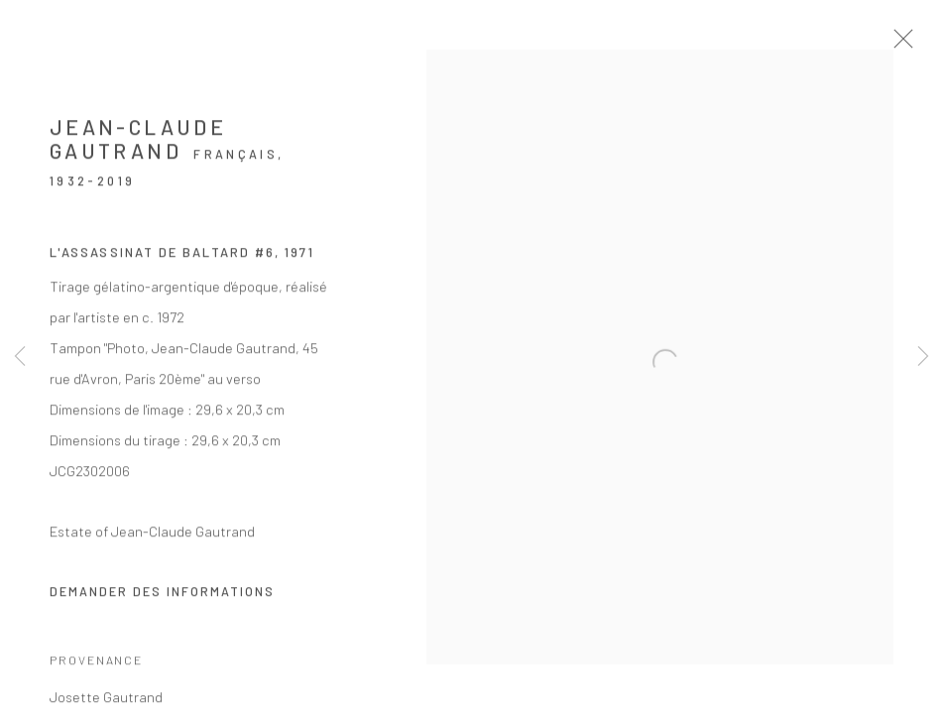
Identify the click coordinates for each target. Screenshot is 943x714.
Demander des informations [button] (162, 606)
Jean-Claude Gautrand (138, 153)
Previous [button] (20, 357)
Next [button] (923, 357)
